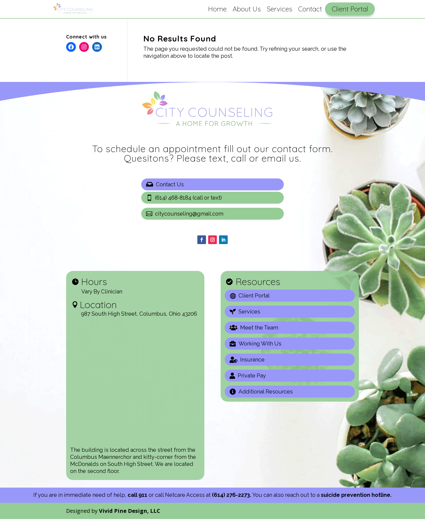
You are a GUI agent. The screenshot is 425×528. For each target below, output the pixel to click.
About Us (247, 9)
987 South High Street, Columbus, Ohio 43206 (139, 322)
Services (279, 9)
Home (217, 9)
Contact (310, 9)
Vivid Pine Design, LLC (129, 519)
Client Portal (350, 9)
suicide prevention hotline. (356, 504)
